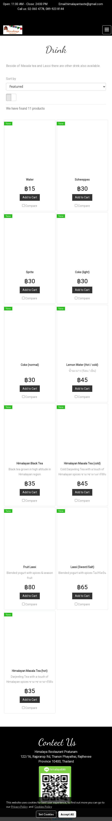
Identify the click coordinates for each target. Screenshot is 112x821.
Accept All (67, 814)
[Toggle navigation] (106, 29)
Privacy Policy (19, 806)
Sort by (12, 79)
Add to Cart (30, 197)
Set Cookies (46, 814)
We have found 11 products (25, 108)
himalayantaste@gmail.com (84, 4)
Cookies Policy (43, 806)
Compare (31, 205)
